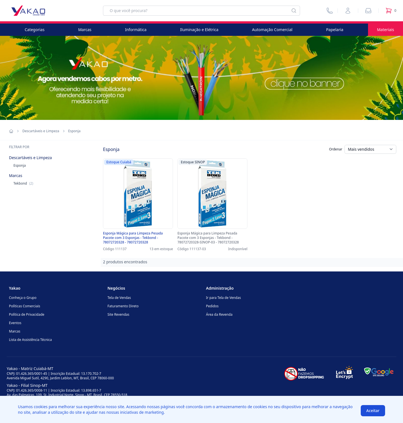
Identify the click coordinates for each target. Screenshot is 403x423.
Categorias (34, 29)
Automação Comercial (272, 29)
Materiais (385, 29)
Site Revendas (118, 314)
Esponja (19, 165)
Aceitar (372, 410)
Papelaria (334, 29)
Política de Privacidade (26, 314)
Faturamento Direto (123, 306)
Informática (136, 29)
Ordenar (335, 149)
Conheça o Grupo (22, 297)
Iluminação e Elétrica (199, 29)
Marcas (84, 29)
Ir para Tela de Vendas (223, 297)
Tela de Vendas (119, 297)
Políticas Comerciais (24, 306)
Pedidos (212, 306)
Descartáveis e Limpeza (40, 131)
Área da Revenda (219, 314)
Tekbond (23, 183)
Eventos (15, 322)
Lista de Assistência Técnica (30, 339)
